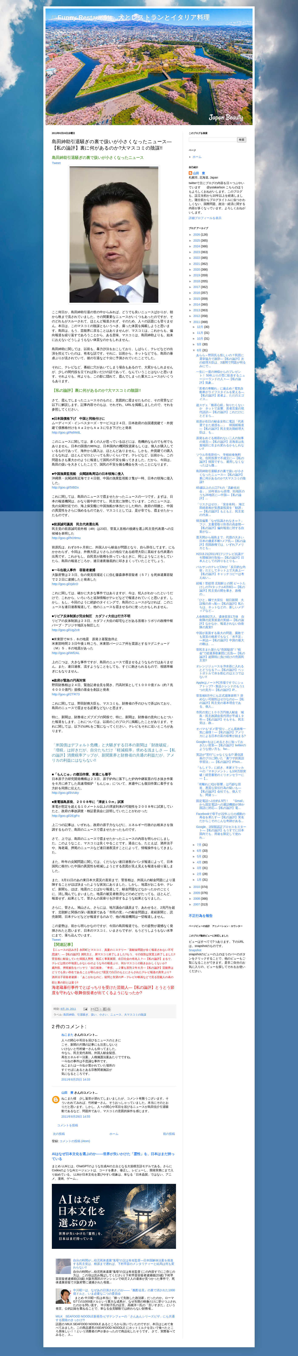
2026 (197, 234)
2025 (197, 240)
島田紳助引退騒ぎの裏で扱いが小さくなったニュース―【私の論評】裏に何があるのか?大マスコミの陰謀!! (221, 476)
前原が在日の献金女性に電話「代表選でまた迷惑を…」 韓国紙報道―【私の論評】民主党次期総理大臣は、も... (220, 427)
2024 (197, 246)
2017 (197, 287)
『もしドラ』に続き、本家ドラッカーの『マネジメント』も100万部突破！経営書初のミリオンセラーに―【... (221, 773)
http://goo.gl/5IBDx (65, 487)
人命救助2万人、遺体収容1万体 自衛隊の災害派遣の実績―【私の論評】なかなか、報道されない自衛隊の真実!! (220, 622)
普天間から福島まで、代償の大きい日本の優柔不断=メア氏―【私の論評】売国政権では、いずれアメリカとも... (221, 543)
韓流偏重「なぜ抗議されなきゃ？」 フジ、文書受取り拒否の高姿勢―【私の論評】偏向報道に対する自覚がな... (221, 526)
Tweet (56, 163)
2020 (197, 269)
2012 (197, 316)
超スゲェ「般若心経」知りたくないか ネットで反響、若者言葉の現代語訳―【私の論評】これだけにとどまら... (220, 410)
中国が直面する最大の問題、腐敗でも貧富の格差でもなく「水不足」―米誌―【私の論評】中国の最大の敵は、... (220, 638)
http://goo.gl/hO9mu (66, 538)
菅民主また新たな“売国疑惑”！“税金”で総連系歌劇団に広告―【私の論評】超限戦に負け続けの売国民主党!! (220, 655)
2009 (197, 893)
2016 (197, 292)
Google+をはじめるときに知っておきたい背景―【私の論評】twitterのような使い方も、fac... (221, 745)
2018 (197, 281)
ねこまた (67, 1034)
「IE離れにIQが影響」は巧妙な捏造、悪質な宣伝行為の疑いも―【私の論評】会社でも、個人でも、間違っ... (218, 789)
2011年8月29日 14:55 (75, 1116)
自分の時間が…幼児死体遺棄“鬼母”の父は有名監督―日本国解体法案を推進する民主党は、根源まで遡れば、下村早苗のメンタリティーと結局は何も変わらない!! (123, 1264)
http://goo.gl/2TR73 (66, 694)
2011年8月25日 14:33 (75, 1079)
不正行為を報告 (201, 916)
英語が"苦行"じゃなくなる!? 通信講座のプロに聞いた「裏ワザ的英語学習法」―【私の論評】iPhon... (220, 758)
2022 (197, 257)
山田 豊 (67, 1092)
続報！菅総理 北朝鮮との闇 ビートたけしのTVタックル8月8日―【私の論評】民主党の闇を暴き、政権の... (220, 589)
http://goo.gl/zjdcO (65, 584)
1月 (199, 879)
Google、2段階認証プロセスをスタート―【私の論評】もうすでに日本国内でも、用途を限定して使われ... (221, 832)
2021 (197, 263)
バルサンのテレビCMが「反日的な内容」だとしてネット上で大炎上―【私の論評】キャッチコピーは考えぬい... (220, 572)
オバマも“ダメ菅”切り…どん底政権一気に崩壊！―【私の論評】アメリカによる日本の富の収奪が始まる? (221, 732)
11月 (200, 332)
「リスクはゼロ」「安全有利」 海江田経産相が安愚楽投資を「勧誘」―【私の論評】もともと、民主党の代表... (220, 510)
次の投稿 (59, 1134)
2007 (197, 904)
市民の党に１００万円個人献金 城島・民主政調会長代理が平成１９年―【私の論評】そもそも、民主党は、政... (220, 717)
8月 (199, 350)
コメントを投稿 (67, 1125)
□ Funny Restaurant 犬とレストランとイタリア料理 (131, 17)
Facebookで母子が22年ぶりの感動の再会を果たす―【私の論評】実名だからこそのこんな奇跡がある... (220, 817)
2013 (197, 310)
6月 (199, 850)
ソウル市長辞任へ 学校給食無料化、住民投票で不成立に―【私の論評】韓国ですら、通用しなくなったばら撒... (220, 460)
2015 (197, 298)
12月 (200, 327)
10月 (200, 338)
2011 (197, 322)
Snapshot (195, 950)
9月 (199, 344)
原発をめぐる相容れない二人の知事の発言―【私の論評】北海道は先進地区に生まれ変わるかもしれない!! (220, 443)
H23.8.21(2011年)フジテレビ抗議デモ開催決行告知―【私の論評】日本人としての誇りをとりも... (220, 557)
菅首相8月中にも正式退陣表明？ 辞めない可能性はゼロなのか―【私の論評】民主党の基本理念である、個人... (220, 701)
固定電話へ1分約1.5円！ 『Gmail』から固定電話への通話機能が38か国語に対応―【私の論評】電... (220, 804)
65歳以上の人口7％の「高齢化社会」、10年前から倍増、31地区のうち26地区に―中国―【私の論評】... (220, 493)
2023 (197, 252)
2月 (199, 874)
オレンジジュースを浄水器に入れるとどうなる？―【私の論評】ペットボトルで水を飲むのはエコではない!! (220, 671)
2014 (197, 304)
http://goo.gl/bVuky (65, 792)
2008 (197, 898)
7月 (199, 844)
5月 (199, 856)
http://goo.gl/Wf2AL (66, 653)
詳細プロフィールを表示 (205, 218)
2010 (197, 887)
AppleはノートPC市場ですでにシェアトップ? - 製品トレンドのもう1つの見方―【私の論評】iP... (220, 686)
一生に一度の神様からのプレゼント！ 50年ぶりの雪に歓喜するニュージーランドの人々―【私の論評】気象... (220, 377)
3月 (199, 868)
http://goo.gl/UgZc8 (65, 630)
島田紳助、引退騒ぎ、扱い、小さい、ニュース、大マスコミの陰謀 (104, 1014)
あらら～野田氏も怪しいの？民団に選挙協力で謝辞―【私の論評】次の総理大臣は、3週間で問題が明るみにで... (221, 360)
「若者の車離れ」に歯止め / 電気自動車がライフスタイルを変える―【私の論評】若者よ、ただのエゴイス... (220, 394)
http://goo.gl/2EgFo (65, 815)
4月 (199, 862)
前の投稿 (169, 1134)
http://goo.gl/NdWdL (66, 432)
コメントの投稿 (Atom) (75, 1141)
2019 (197, 275)
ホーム (113, 1134)
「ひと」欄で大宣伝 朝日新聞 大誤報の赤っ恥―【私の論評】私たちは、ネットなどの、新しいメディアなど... (220, 605)
